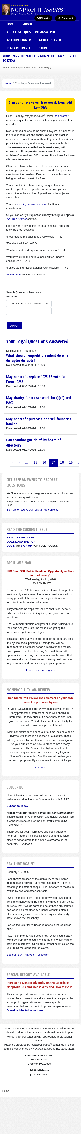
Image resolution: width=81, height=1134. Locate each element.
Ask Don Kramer (19, 40)
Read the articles (21, 537)
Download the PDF (21, 541)
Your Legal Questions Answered (31, 32)
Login (11, 545)
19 (71, 462)
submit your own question (32, 204)
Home (11, 24)
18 (62, 462)
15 (35, 462)
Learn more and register (40, 670)
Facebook (66, 18)
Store (43, 48)
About (27, 24)
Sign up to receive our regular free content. (32, 509)
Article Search (50, 40)
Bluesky (43, 18)
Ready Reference (19, 48)
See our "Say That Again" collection (28, 954)
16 (44, 462)
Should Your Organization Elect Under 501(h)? (27, 67)
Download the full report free (25, 1010)
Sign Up (26, 545)
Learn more (40, 767)
